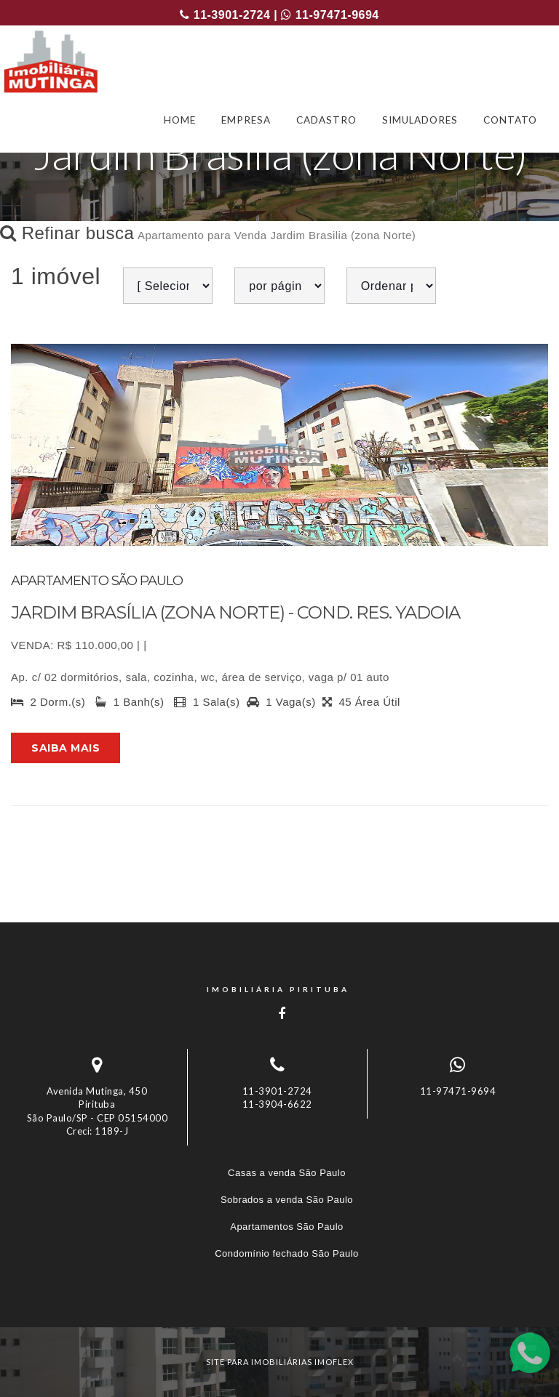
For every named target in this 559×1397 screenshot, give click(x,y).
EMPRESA (246, 120)
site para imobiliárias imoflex (280, 1361)
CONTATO (510, 120)
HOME (180, 120)
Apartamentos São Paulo (287, 1226)
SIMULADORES (420, 120)
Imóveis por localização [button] (70, 1300)
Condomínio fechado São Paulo (287, 1253)
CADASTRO (326, 120)
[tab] (279, 1301)
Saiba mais (65, 747)
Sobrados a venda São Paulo (287, 1199)
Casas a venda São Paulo (287, 1172)
